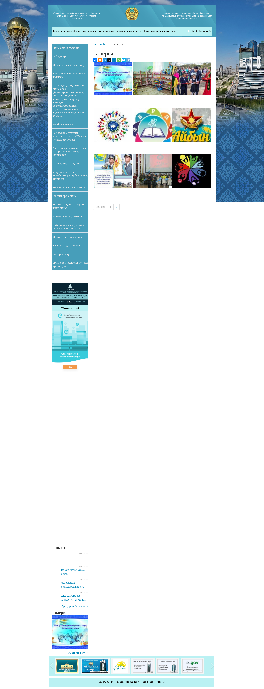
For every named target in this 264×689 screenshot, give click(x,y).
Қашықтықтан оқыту (66, 163)
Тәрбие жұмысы (63, 124)
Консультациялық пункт (129, 31)
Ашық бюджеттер (77, 31)
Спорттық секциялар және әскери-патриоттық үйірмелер (70, 151)
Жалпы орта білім (64, 196)
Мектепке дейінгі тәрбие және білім (69, 206)
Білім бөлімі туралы (66, 47)
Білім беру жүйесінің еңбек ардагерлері (70, 264)
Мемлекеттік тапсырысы (69, 187)
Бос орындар (61, 254)
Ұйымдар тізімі (70, 308)
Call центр (59, 56)
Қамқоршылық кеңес (67, 216)
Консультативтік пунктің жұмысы (69, 75)
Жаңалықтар (59, 31)
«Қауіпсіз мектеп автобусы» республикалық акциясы (70, 175)
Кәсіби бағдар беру (66, 245)
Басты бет (100, 44)
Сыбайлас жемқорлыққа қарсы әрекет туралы (68, 226)
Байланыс (164, 31)
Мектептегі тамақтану (67, 237)
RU (196, 31)
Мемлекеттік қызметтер (101, 31)
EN (200, 31)
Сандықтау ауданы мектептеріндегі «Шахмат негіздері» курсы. (70, 136)
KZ (193, 31)
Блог (173, 31)
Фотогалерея (151, 31)
